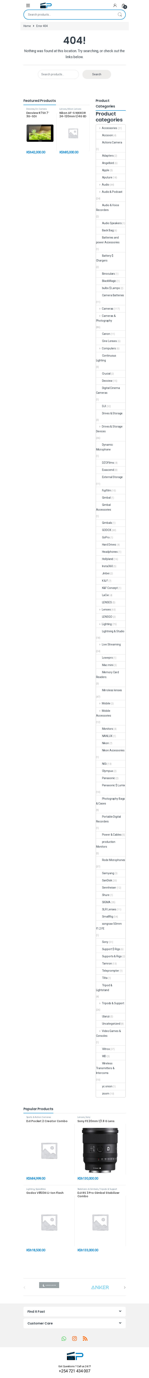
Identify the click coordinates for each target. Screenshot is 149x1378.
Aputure (104, 177)
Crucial (103, 373)
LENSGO (104, 616)
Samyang (105, 873)
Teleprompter (107, 970)
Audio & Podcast (109, 191)
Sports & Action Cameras (38, 1117)
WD (101, 1056)
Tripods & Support (110, 1003)
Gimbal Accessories (103, 507)
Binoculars (105, 273)
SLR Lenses (106, 909)
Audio (102, 184)
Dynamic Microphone (104, 447)
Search (119, 14)
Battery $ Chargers (105, 258)
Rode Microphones (110, 860)
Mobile (103, 703)
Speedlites (40, 1189)
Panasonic (105, 778)
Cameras (105, 308)
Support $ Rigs (108, 949)
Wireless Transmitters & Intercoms (105, 1068)
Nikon (102, 743)
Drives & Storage (109, 413)
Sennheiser (106, 887)
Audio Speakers (109, 223)
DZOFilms (105, 462)
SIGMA (103, 902)
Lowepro (104, 657)
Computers (106, 348)
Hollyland (104, 559)
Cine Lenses (106, 341)
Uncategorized (108, 1023)
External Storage (109, 477)
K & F (102, 580)
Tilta (101, 977)
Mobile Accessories (103, 713)
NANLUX (104, 736)
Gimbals (104, 522)
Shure (102, 895)
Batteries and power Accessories (108, 240)
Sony (102, 942)
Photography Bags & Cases (110, 801)
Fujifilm (103, 490)
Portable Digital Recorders (108, 819)
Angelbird (105, 163)
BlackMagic (106, 280)
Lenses (63, 109)
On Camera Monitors (36, 110)
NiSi (101, 763)
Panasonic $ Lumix (110, 785)
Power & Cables (109, 834)
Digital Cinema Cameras (108, 390)
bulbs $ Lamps (108, 288)
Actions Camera (109, 142)
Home (27, 26)
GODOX (103, 530)
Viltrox (103, 1049)
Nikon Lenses (74, 109)
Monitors (104, 728)
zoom (102, 1093)
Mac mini (104, 665)
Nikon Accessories (110, 750)
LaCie (102, 595)
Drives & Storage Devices (109, 429)
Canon (103, 333)
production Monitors (106, 844)
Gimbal (103, 497)
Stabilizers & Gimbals (87, 1189)
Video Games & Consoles (108, 1033)
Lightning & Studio (110, 631)
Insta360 (104, 566)
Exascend (105, 469)
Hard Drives (106, 544)
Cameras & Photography (106, 318)
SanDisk (104, 880)
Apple (102, 170)
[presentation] (125, 1287)
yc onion (104, 1086)
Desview (30, 109)
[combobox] (69, 14)
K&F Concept (107, 588)
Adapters (105, 155)
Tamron (104, 963)
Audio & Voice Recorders (107, 208)
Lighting (104, 624)
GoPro (103, 537)
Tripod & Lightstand (104, 988)
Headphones (107, 551)
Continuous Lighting (106, 358)
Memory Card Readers (107, 675)
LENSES (104, 602)
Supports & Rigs (109, 956)
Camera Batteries (110, 295)
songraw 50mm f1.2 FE (109, 926)
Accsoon (104, 135)
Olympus (104, 771)
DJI (101, 406)
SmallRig (104, 916)
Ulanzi (103, 1016)
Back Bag (105, 230)
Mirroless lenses (109, 690)
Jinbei (102, 573)
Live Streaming (108, 644)
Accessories (106, 128)
